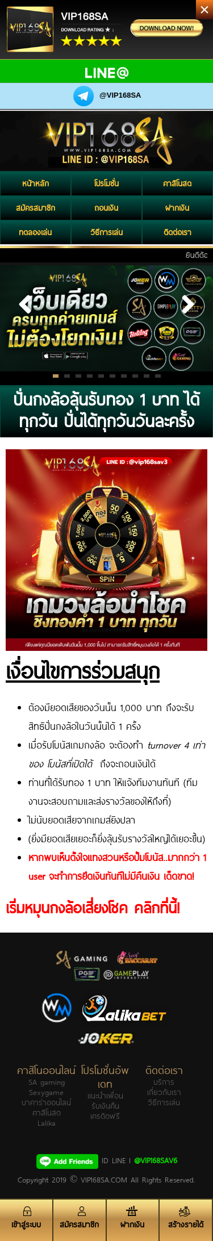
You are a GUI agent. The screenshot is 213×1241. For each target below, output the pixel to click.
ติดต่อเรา (177, 232)
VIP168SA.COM (104, 1179)
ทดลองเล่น (35, 232)
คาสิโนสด (177, 183)
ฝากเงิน (177, 208)
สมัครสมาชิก (35, 208)
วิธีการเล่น (106, 232)
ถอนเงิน (106, 208)
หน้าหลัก (35, 183)
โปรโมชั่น (106, 183)
